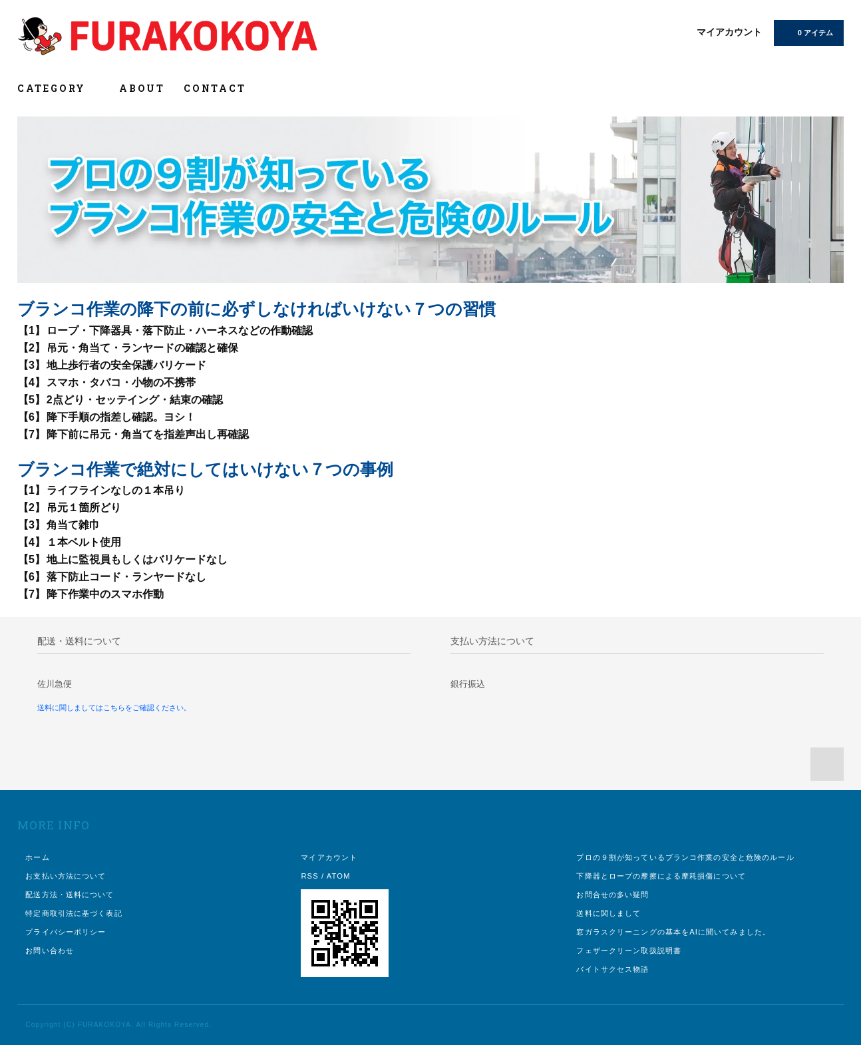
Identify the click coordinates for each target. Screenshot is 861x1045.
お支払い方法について (65, 876)
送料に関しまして (608, 913)
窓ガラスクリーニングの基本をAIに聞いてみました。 (673, 932)
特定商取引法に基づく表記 (73, 913)
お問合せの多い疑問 (612, 895)
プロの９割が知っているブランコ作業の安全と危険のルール (685, 857)
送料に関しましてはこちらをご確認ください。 (114, 708)
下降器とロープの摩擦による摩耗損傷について (661, 876)
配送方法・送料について (69, 895)
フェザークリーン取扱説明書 (628, 950)
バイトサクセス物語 (612, 969)
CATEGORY (58, 88)
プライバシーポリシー (65, 932)
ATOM (339, 876)
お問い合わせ (49, 950)
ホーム (37, 857)
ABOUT (142, 88)
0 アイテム (807, 32)
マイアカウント (729, 32)
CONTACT (215, 88)
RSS (309, 876)
